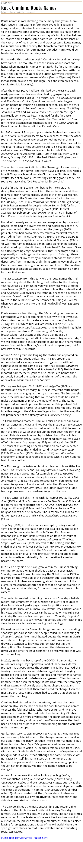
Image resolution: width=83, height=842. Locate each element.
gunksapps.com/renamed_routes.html (24, 837)
